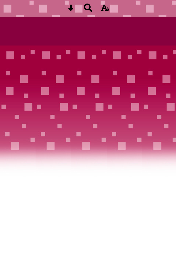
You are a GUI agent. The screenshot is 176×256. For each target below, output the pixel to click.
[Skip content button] (71, 10)
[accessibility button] (105, 10)
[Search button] (88, 10)
